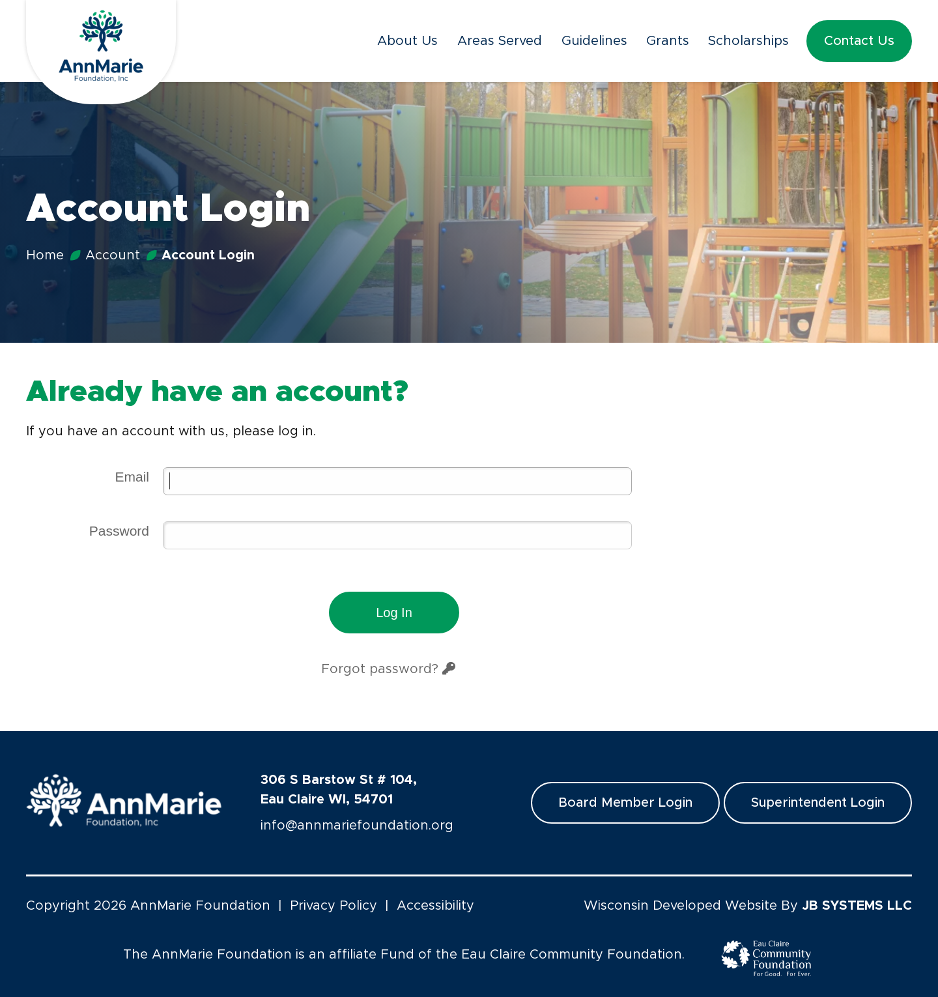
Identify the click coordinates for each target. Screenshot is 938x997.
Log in (394, 612)
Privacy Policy (333, 905)
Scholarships (748, 41)
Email (132, 476)
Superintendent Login (818, 802)
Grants (667, 41)
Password (119, 530)
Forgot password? (388, 669)
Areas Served (499, 41)
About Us (407, 41)
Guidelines (594, 41)
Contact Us (859, 41)
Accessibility (435, 905)
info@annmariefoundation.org (357, 825)
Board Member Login (625, 802)
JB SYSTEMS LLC (857, 905)
